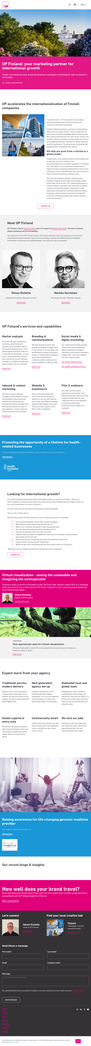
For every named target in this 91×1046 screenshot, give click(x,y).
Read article (17, 654)
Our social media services (72, 362)
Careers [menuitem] (5, 1031)
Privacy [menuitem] (5, 1013)
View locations (73, 932)
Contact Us (45, 206)
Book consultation (10, 900)
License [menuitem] (5, 1020)
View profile (21, 302)
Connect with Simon (22, 601)
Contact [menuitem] (5, 1028)
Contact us (15, 555)
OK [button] (78, 1041)
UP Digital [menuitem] (5, 1024)
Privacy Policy (15, 1042)
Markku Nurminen (59, 228)
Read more (6, 368)
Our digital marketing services (74, 366)
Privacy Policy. (78, 990)
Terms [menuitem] (4, 1009)
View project (7, 457)
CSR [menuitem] (3, 1016)
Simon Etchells (30, 228)
